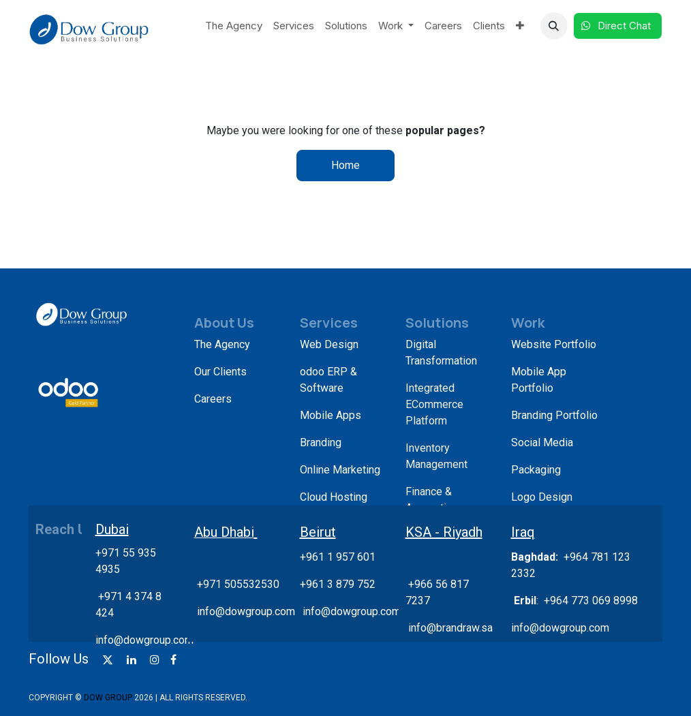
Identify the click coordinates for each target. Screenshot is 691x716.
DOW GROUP (108, 697)
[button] (554, 26)
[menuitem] (234, 26)
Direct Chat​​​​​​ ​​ (617, 25)
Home (345, 165)
